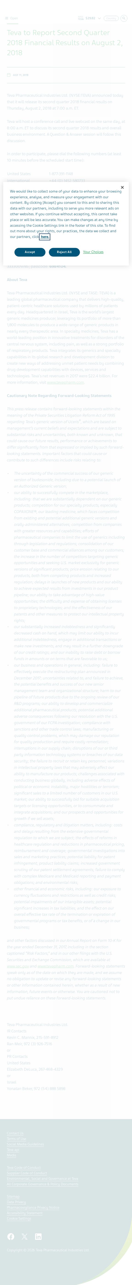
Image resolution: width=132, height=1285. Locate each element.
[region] (66, 224)
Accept (30, 252)
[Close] (122, 187)
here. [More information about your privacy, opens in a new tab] (44, 237)
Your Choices (93, 252)
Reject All (64, 252)
